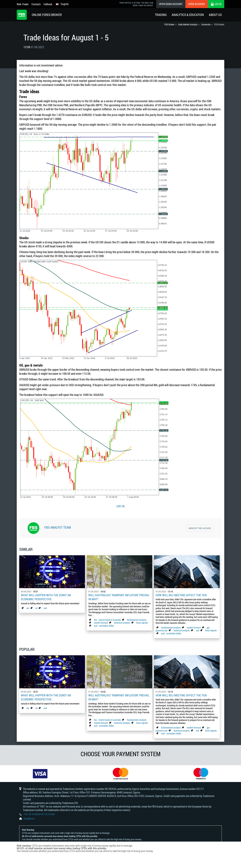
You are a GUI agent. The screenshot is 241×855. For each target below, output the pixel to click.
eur (27, 608)
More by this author (200, 528)
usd (45, 608)
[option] (40, 773)
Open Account (196, 4)
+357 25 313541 (47, 814)
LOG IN (120, 506)
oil (36, 608)
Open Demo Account (171, 4)
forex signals (142, 622)
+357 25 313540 (31, 814)
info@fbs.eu (29, 818)
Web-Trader (23, 4)
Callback (48, 4)
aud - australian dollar (104, 625)
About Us (215, 15)
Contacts (36, 4)
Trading (161, 15)
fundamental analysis (136, 619)
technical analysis (122, 622)
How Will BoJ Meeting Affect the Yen (181, 595)
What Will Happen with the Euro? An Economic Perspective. (46, 597)
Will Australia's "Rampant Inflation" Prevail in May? (118, 597)
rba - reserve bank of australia (107, 619)
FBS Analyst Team (57, 527)
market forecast (101, 622)
